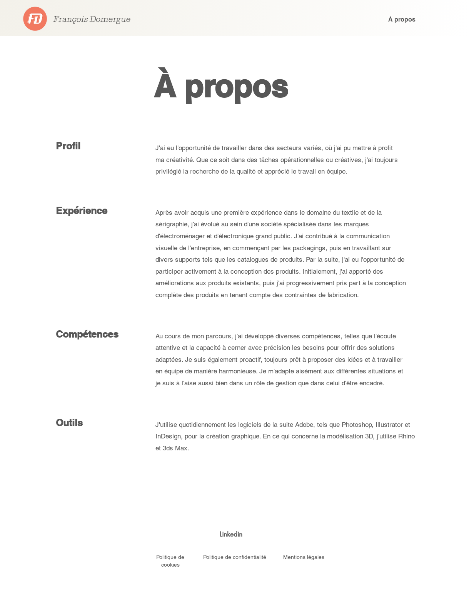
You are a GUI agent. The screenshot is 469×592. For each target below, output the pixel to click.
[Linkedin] (231, 534)
